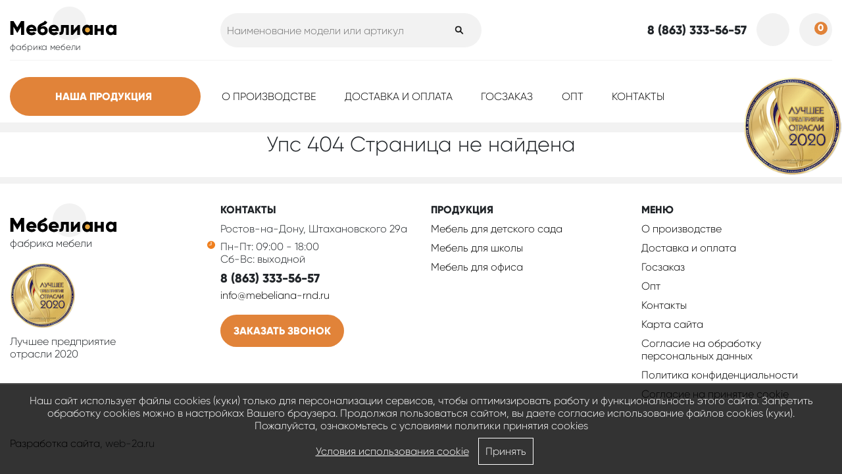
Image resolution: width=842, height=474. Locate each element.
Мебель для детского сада (496, 229)
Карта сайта (672, 324)
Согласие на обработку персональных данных (701, 349)
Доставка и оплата (399, 96)
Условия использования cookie (392, 451)
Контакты (638, 96)
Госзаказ (507, 96)
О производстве (269, 96)
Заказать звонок (282, 331)
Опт (572, 96)
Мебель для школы (477, 248)
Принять (505, 451)
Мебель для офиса (477, 267)
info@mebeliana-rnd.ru (275, 295)
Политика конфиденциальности (719, 375)
